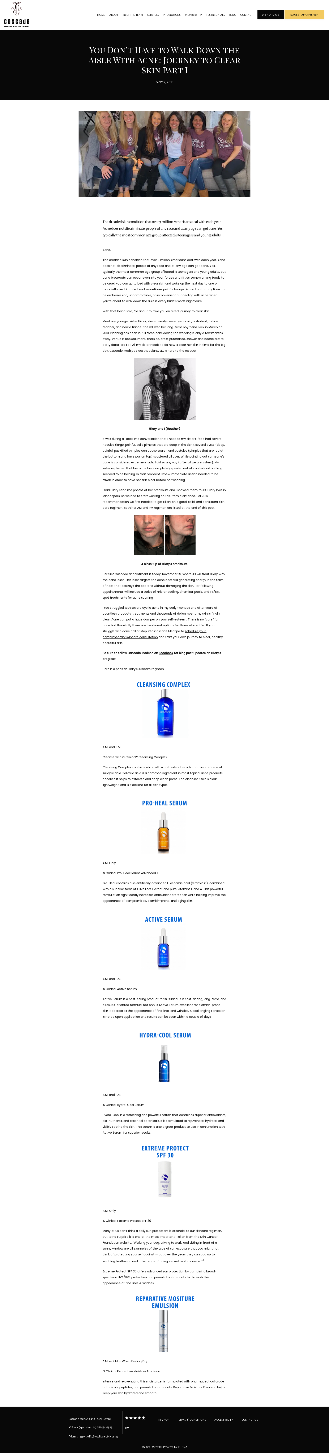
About (114, 14)
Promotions (172, 14)
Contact (246, 14)
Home (101, 14)
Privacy (163, 1419)
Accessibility (223, 1419)
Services (153, 14)
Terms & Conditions (191, 1419)
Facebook (166, 653)
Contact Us (250, 1419)
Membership (193, 14)
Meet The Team (133, 14)
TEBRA (182, 1447)
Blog (232, 14)
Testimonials (215, 14)
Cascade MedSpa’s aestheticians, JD (136, 351)
